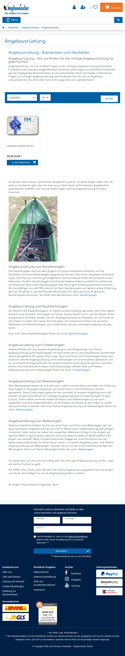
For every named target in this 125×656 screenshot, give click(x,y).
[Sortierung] (22, 97)
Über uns (7, 572)
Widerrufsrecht (41, 572)
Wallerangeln (85, 449)
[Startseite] (3, 27)
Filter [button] (109, 98)
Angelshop (13, 27)
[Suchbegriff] (68, 20)
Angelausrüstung (30, 27)
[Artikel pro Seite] (45, 97)
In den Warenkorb (24, 162)
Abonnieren (72, 551)
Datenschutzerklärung (45, 576)
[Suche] (118, 20)
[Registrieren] (83, 7)
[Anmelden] (74, 7)
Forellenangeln (81, 370)
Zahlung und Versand (13, 581)
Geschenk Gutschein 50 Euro (20, 146)
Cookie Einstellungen (13, 586)
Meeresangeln (24, 409)
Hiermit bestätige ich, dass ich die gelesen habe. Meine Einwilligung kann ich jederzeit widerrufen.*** (62, 539)
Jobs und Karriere (11, 576)
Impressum (39, 589)
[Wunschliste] (94, 7)
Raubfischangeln (78, 333)
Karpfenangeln (88, 295)
